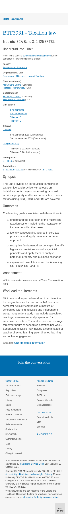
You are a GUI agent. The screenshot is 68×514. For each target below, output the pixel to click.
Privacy (48, 474)
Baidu (59, 370)
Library (8, 400)
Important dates (12, 385)
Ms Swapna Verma (12, 85)
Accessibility (11, 474)
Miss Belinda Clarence (13, 99)
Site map (41, 427)
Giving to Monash (13, 453)
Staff (7, 444)
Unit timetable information (29, 342)
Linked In (16, 370)
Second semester (18, 113)
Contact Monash (45, 400)
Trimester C (15, 121)
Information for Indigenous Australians (40, 497)
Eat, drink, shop (12, 395)
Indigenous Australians (16, 419)
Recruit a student (13, 414)
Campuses (42, 390)
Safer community (13, 424)
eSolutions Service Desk (32, 464)
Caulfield (7, 129)
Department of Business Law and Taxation (23, 76)
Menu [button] (5, 6)
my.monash (11, 434)
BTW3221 (18, 169)
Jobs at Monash (13, 410)
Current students (13, 439)
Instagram (8, 370)
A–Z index (42, 395)
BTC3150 (47, 169)
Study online (11, 429)
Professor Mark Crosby (14, 88)
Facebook (30, 370)
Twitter (23, 370)
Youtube (51, 370)
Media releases (44, 405)
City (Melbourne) (11, 143)
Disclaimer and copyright (31, 474)
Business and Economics (15, 67)
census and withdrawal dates (37, 55)
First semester (17, 110)
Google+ (37, 370)
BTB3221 (7, 169)
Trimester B (15, 117)
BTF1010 (7, 161)
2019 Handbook (13, 18)
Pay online (10, 390)
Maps (8, 405)
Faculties (41, 385)
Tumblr (44, 370)
